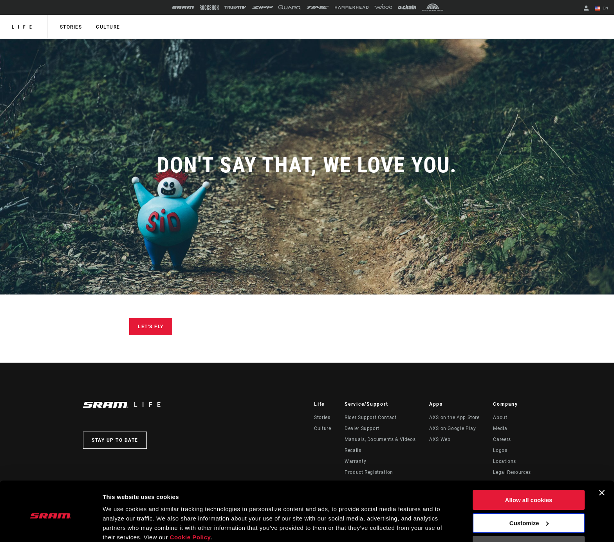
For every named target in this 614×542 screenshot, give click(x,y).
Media (500, 428)
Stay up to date (115, 440)
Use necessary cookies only (528, 513)
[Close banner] (602, 460)
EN (602, 8)
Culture (107, 27)
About (500, 417)
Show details (121, 526)
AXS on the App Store (454, 417)
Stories (71, 27)
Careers (502, 439)
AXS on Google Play (452, 428)
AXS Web (439, 439)
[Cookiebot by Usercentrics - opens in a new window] (50, 527)
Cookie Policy (190, 505)
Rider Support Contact (370, 417)
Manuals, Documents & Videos (380, 439)
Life (24, 27)
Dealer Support (362, 428)
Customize (529, 490)
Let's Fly (151, 326)
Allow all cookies (529, 467)
